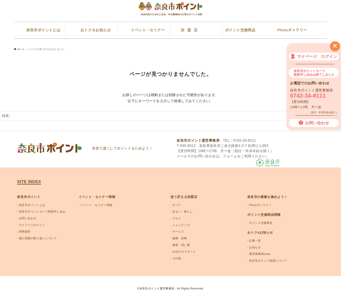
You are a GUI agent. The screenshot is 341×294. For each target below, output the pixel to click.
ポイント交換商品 (260, 222)
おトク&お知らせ (260, 232)
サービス (178, 231)
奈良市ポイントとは (32, 205)
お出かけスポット (184, 251)
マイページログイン (32, 225)
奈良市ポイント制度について (268, 260)
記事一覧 (255, 240)
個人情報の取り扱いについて (38, 238)
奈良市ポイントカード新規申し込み (42, 211)
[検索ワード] (170, 115)
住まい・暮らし (182, 211)
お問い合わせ (314, 122)
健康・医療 (179, 238)
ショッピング (181, 225)
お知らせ (255, 247)
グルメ (176, 218)
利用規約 (25, 231)
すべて (176, 205)
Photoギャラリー (260, 205)
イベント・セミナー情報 (96, 205)
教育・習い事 (181, 245)
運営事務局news (259, 254)
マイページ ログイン (314, 56)
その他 (176, 258)
